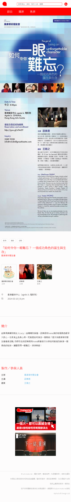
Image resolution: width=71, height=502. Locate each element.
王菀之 (39, 281)
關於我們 (37, 474)
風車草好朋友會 (8, 255)
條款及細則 (65, 474)
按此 (68, 483)
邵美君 (21, 281)
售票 (32, 11)
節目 (9, 11)
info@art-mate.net (59, 488)
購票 (21, 11)
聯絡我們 (46, 474)
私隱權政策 (55, 474)
